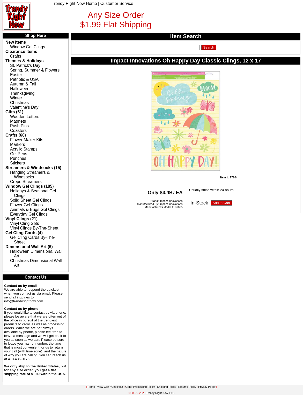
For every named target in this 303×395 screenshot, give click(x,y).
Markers (17, 144)
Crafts (15, 56)
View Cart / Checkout (110, 386)
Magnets (18, 121)
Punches (18, 158)
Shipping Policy (166, 386)
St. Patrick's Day (25, 65)
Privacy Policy (206, 386)
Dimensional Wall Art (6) (29, 246)
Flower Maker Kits (26, 140)
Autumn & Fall (23, 84)
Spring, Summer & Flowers (35, 70)
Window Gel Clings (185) (29, 186)
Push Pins (19, 126)
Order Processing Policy (140, 386)
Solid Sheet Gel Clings (30, 200)
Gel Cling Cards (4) (24, 233)
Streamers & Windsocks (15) (33, 167)
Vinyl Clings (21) (21, 219)
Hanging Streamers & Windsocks (30, 174)
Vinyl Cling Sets (24, 223)
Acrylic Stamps (24, 149)
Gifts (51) (14, 112)
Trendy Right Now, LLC (160, 392)
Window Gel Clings (27, 47)
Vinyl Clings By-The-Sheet (34, 228)
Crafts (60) (15, 135)
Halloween (19, 88)
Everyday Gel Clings (29, 214)
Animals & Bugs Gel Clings (35, 209)
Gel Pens (18, 154)
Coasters (18, 130)
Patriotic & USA (24, 79)
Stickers (17, 163)
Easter (16, 75)
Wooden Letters (24, 116)
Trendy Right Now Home (74, 3)
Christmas (19, 102)
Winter (16, 98)
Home (91, 386)
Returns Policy (187, 386)
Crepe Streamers (26, 181)
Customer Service (116, 3)
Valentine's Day (24, 107)
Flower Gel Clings (26, 205)
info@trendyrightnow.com (23, 301)
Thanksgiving (22, 93)
